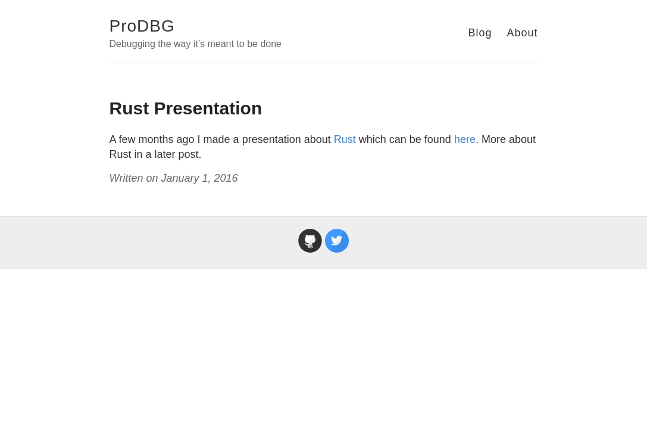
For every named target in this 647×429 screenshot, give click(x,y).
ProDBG (142, 26)
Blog (480, 33)
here (465, 139)
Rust (345, 139)
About (522, 33)
